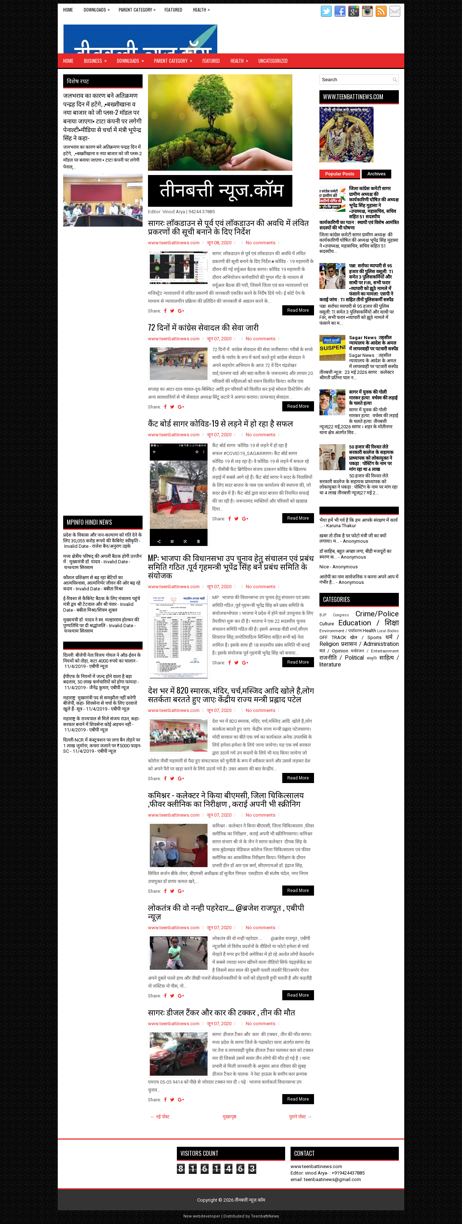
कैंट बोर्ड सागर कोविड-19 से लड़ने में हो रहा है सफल (220, 423)
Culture (326, 623)
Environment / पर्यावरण (340, 630)
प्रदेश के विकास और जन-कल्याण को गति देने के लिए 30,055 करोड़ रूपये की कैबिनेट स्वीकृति (102, 537)
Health (203, 8)
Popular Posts (339, 173)
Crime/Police (377, 613)
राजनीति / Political (341, 658)
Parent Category (139, 8)
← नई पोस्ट (160, 1116)
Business (98, 58)
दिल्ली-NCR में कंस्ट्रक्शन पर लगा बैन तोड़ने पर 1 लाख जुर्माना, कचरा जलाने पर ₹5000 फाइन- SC (102, 745)
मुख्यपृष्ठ (229, 1116)
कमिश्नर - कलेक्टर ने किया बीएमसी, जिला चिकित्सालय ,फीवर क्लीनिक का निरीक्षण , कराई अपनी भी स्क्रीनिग (226, 799)
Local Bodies (388, 631)
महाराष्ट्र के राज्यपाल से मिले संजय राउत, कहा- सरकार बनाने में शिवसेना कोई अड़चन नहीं (101, 721)
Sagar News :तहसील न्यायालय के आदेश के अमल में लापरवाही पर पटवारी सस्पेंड (373, 343)
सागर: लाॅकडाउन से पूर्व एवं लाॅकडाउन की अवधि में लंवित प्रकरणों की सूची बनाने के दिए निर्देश (228, 226)
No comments (260, 242)
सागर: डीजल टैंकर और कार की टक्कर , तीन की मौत (221, 1011)
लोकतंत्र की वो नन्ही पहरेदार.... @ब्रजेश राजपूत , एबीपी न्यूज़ (226, 911)
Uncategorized (273, 60)
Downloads (98, 8)
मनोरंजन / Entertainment (375, 650)
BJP (322, 615)
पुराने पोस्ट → (300, 1116)
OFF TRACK (332, 637)
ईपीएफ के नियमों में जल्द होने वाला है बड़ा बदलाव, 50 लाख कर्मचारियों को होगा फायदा (99, 679)
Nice (324, 566)
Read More (298, 310)
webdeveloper (206, 1216)
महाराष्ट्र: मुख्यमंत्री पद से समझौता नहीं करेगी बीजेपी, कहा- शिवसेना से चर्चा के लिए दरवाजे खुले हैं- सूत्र (100, 703)
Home (68, 9)
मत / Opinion (333, 650)
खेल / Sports (365, 637)
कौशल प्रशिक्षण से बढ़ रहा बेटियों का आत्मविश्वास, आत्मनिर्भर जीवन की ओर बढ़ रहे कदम (101, 583)
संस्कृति (372, 658)
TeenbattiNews (265, 1216)
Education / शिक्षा (368, 622)
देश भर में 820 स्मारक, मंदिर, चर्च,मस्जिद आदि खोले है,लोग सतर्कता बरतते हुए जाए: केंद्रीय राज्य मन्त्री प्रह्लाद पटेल (231, 694)
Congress (341, 615)
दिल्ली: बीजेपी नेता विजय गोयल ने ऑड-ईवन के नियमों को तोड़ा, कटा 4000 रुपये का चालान (102, 658)
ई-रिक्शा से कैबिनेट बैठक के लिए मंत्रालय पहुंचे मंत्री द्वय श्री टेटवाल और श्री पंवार (101, 601)
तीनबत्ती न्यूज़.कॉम (250, 1200)
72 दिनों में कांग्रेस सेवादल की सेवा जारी (203, 327)
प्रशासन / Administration (370, 644)
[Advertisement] (105, 244)
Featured (173, 9)
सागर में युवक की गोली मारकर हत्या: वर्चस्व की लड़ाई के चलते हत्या (373, 397)
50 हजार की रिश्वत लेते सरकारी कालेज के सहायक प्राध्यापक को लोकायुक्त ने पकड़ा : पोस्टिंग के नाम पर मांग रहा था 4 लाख (371, 458)
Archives (376, 173)
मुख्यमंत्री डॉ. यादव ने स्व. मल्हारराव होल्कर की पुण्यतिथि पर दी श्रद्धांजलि (101, 622)
